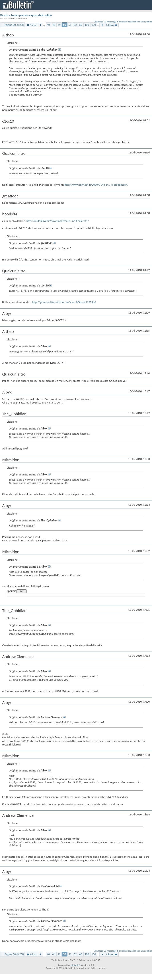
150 (93, 24)
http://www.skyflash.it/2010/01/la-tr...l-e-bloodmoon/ (96, 184)
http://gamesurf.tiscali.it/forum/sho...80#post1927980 (64, 302)
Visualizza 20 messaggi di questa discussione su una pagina (123, 21)
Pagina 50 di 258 (14, 24)
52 (75, 24)
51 (69, 24)
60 (80, 24)
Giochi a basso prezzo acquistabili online (26, 15)
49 (59, 24)
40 (48, 24)
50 (64, 24)
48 (53, 24)
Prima (31, 25)
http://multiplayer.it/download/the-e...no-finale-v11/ (57, 221)
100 (86, 24)
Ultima (111, 25)
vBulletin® (75, 965)
